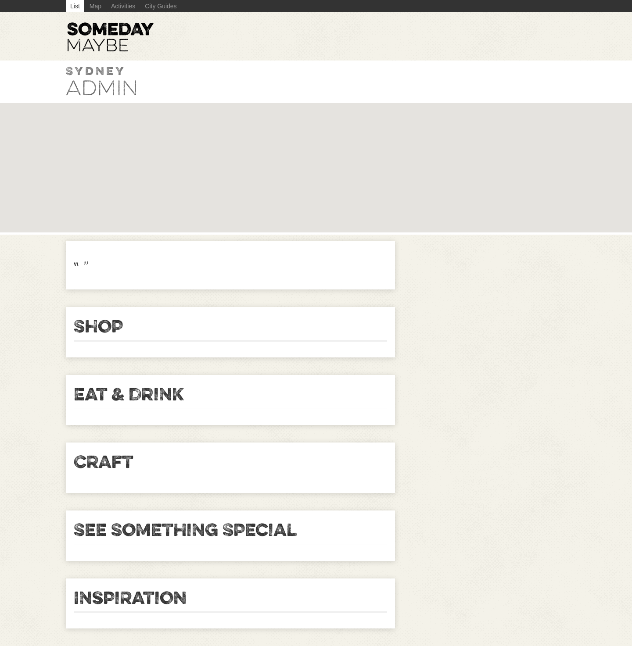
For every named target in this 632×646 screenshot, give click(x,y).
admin (102, 88)
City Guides (160, 6)
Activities (123, 6)
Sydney (96, 71)
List (75, 6)
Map (95, 6)
